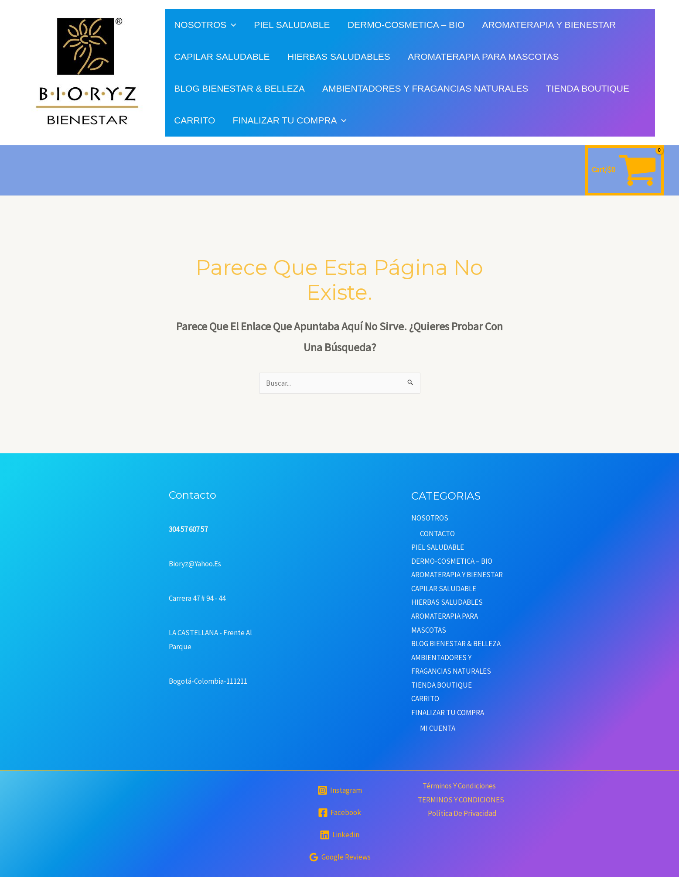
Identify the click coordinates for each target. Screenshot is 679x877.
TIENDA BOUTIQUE (589, 88)
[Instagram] (339, 790)
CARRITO (194, 120)
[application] (232, 25)
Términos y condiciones (458, 786)
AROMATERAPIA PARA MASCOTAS (485, 56)
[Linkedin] (339, 835)
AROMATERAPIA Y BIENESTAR (551, 25)
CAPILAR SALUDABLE (222, 56)
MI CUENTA (437, 728)
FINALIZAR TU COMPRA (291, 120)
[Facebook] (339, 813)
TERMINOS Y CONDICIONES (461, 800)
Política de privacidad (462, 813)
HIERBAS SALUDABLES (339, 56)
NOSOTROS (205, 25)
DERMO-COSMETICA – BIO (407, 25)
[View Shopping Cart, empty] (624, 170)
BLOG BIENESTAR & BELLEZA (239, 88)
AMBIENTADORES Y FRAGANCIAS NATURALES (426, 88)
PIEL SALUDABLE (293, 25)
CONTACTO (437, 533)
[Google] (340, 857)
